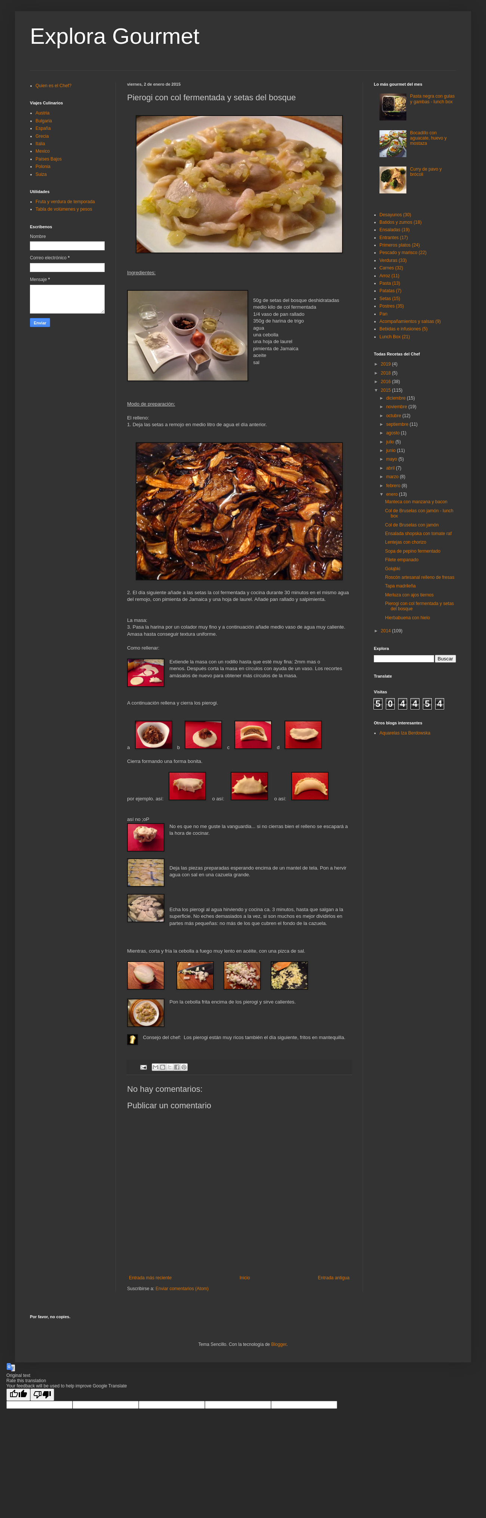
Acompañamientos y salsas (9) (410, 321)
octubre (394, 415)
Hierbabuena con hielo (407, 617)
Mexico (43, 151)
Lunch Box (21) (394, 336)
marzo (393, 476)
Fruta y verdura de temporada (65, 201)
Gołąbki (392, 568)
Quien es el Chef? (53, 85)
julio (391, 442)
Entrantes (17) (393, 237)
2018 (386, 373)
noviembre (397, 406)
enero (392, 494)
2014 (386, 630)
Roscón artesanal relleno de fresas (419, 577)
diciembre (396, 398)
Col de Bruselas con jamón (412, 525)
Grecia (42, 136)
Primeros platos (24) (399, 245)
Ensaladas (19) (394, 229)
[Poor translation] (42, 1395)
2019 (386, 364)
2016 (386, 381)
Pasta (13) (389, 283)
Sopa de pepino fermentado (412, 551)
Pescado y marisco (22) (403, 252)
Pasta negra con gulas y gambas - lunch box (432, 99)
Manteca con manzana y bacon (416, 501)
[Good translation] (18, 1395)
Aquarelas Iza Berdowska (404, 733)
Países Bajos (49, 159)
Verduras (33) (393, 260)
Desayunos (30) (395, 214)
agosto (393, 433)
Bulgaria (44, 120)
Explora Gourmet (115, 36)
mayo (392, 459)
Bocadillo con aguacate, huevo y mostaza (428, 138)
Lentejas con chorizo (405, 542)
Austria (42, 113)
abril (391, 468)
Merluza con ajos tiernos (409, 595)
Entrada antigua (334, 1277)
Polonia (43, 166)
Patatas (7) (390, 290)
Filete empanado (401, 559)
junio (391, 450)
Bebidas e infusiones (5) (403, 329)
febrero (394, 485)
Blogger (278, 1344)
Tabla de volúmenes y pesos (64, 209)
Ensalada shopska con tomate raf (418, 533)
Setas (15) (389, 298)
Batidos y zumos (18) (400, 222)
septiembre (398, 424)
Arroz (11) (389, 275)
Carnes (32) (391, 268)
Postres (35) (391, 306)
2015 (386, 390)
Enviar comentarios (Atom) (182, 1288)
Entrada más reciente (150, 1277)
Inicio (245, 1277)
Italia (40, 143)
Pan (383, 314)
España (43, 128)
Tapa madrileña (400, 586)
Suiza (41, 174)
